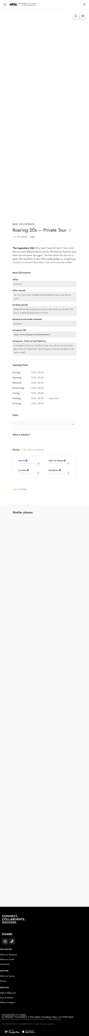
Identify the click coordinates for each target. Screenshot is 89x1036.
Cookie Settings (54, 1019)
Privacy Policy (38, 1019)
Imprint (5, 1019)
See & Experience (26, 224)
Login (15, 489)
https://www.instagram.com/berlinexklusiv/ (32, 334)
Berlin (15, 224)
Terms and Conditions (20, 1019)
